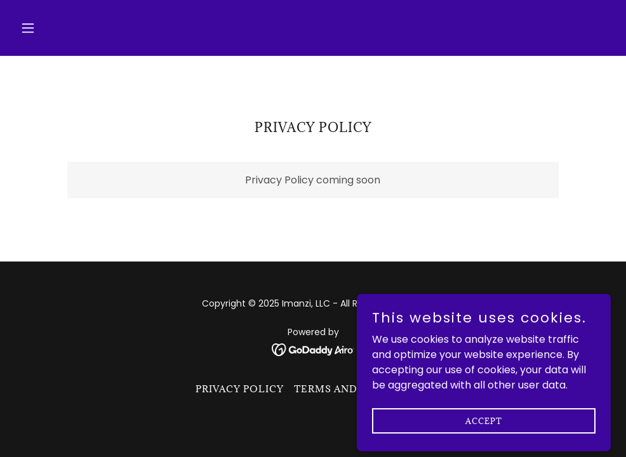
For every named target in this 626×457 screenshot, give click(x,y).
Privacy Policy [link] (240, 389)
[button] (60, 28)
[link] (313, 349)
